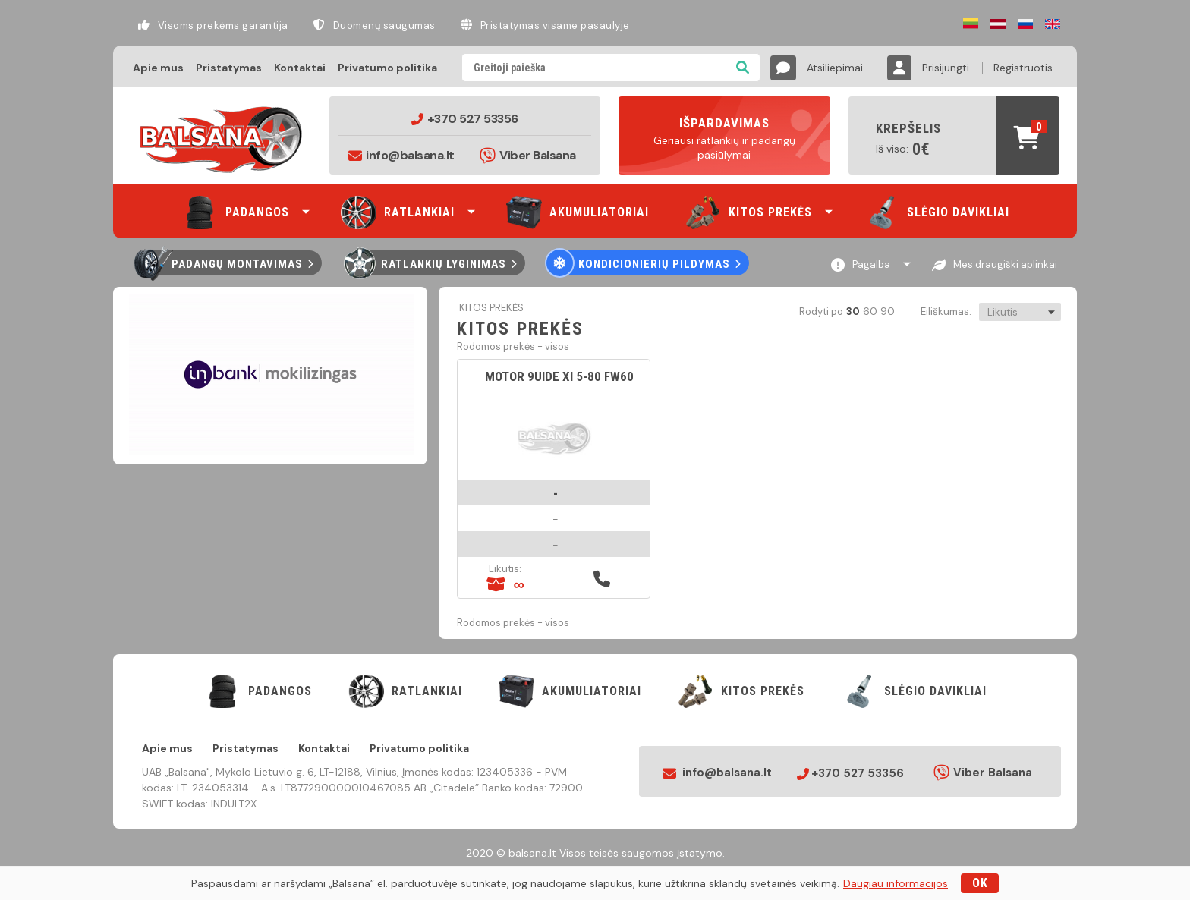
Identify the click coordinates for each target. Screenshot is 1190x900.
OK (980, 883)
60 (869, 311)
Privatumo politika (387, 67)
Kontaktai (300, 67)
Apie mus (158, 67)
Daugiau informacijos (895, 883)
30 (852, 311)
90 (887, 311)
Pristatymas (229, 67)
